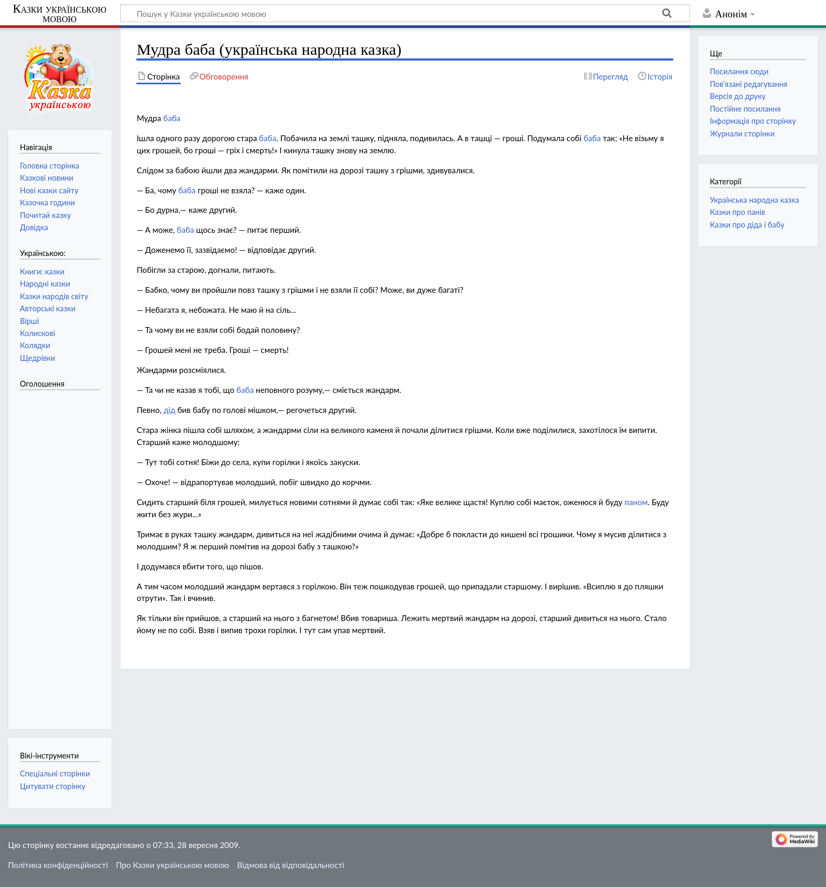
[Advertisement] (62, 554)
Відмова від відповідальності (290, 865)
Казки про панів (737, 212)
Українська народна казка (754, 199)
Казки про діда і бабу (747, 224)
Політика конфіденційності (58, 865)
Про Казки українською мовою (172, 865)
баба (172, 118)
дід (169, 410)
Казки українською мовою (59, 13)
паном (635, 502)
